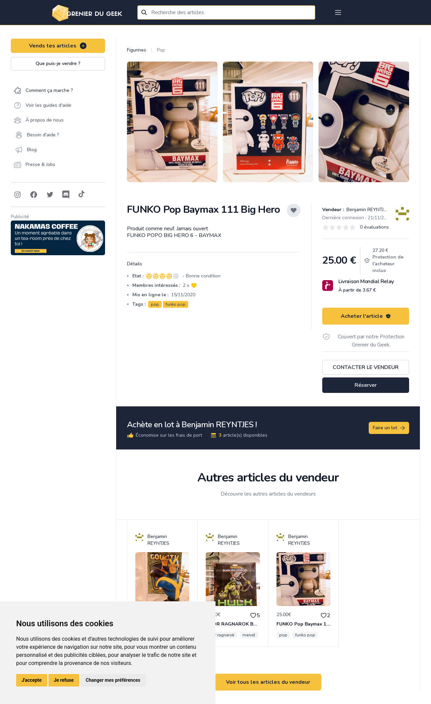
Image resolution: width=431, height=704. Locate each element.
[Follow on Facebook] (33, 194)
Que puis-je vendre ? (58, 63)
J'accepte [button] (32, 680)
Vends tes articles (58, 46)
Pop (161, 50)
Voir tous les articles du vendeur (268, 682)
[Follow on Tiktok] (81, 194)
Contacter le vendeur (366, 367)
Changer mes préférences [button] (113, 680)
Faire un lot (389, 428)
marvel (248, 635)
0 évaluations (374, 227)
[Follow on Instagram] (17, 194)
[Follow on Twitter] (49, 194)
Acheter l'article (366, 316)
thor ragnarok (221, 635)
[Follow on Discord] (66, 194)
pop (155, 304)
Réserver (366, 385)
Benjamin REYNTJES (367, 209)
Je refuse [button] (64, 680)
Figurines (136, 50)
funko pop (176, 304)
